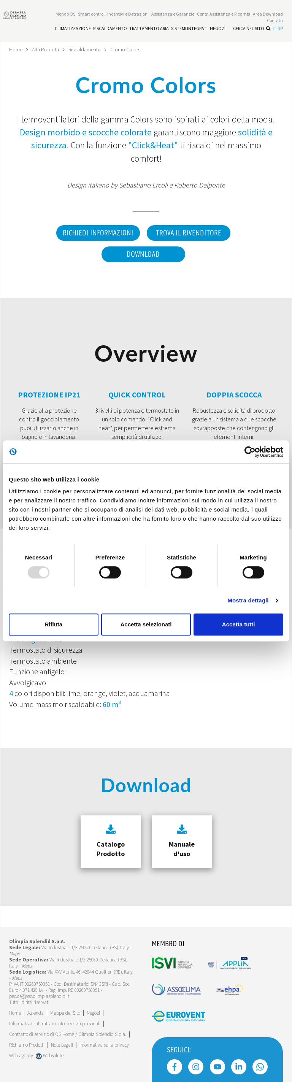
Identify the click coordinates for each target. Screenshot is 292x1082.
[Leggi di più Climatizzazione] (73, 28)
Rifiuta (53, 624)
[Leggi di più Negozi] (217, 28)
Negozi (93, 1013)
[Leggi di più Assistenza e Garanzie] (172, 14)
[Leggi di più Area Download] (268, 14)
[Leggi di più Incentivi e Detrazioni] (128, 14)
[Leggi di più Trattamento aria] (149, 28)
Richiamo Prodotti (26, 1045)
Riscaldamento (84, 49)
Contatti (275, 20)
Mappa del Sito (65, 1013)
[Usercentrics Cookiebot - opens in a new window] (250, 452)
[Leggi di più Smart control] (91, 14)
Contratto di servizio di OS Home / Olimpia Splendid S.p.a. (67, 1034)
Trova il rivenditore (188, 233)
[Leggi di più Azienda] (35, 1013)
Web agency (21, 1055)
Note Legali (62, 1045)
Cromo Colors (125, 49)
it (278, 28)
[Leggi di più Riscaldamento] (110, 28)
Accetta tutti (238, 624)
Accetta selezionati (145, 624)
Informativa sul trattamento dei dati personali (54, 1023)
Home (15, 49)
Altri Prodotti (45, 49)
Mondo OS (65, 14)
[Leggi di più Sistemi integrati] (189, 28)
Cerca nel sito (251, 28)
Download (143, 254)
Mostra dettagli (247, 600)
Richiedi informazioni (98, 233)
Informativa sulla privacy (104, 1045)
